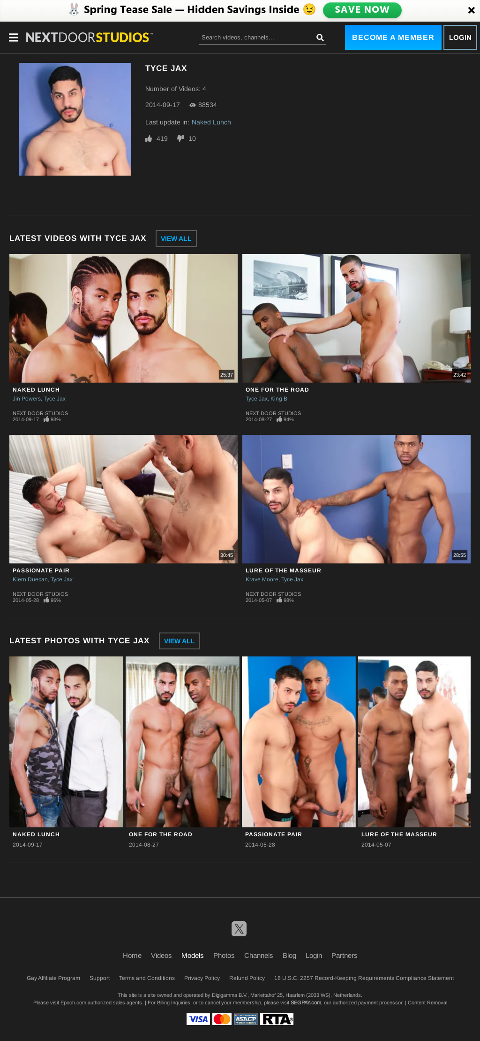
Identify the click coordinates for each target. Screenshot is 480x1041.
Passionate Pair (41, 570)
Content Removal (427, 1002)
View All (176, 238)
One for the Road (277, 389)
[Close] (471, 11)
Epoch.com (73, 1002)
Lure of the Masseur (284, 570)
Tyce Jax (55, 398)
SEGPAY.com (306, 1002)
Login (460, 37)
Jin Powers (27, 398)
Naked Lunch (211, 122)
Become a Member (393, 37)
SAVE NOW (363, 10)
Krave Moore (262, 579)
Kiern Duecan (30, 579)
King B (278, 398)
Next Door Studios (40, 413)
